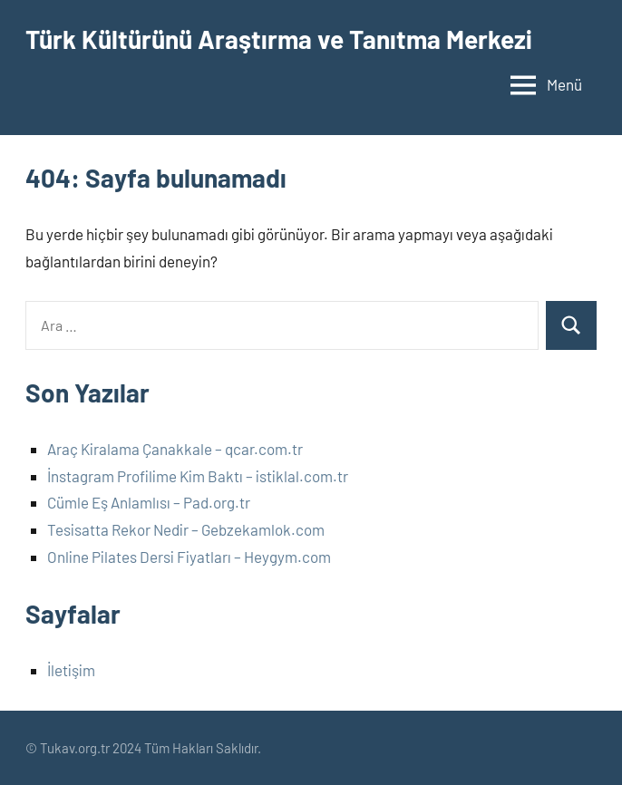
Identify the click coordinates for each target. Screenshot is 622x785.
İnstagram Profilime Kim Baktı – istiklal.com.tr (197, 476)
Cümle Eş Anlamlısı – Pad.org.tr (148, 502)
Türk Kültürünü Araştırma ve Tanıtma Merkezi (278, 39)
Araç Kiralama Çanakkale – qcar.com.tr (175, 449)
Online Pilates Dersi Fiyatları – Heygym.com (189, 557)
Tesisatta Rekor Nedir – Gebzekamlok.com (186, 529)
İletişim (71, 670)
